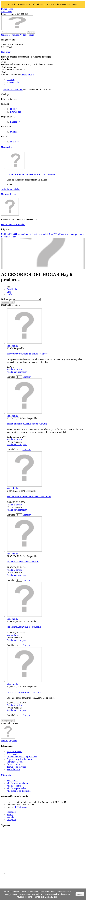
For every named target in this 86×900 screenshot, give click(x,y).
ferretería (36, 234)
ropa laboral (78, 234)
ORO (14, 109)
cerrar (80, 894)
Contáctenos (6, 11)
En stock (15, 122)
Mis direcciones (14, 786)
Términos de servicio (16, 767)
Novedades (6, 147)
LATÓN (15, 112)
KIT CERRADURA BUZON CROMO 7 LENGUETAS (29, 497)
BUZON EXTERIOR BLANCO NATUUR (24, 692)
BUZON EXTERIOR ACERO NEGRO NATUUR (27, 424)
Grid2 (9, 294)
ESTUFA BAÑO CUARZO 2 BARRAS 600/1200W (27, 354)
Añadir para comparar (17, 372)
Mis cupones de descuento (19, 791)
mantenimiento (25, 234)
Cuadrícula (12, 289)
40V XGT (13, 234)
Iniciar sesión (7, 9)
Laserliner (6, 236)
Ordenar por (6, 299)
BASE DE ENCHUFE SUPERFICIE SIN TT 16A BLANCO (31, 174)
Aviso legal (12, 754)
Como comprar (13, 764)
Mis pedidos (12, 780)
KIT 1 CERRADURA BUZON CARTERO (24, 627)
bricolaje (45, 234)
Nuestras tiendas (8, 194)
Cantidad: (11, 377)
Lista (9, 292)
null (13, 132)
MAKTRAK (55, 234)
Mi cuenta (6, 775)
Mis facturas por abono (17, 783)
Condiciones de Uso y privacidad (22, 756)
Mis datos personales (16, 788)
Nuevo (14, 141)
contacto (10, 79)
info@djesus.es (20, 807)
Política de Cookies (15, 762)
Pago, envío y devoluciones (19, 759)
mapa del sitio (13, 82)
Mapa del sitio (13, 769)
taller (13, 236)
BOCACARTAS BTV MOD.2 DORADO (23, 562)
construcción (67, 234)
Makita (4, 234)
